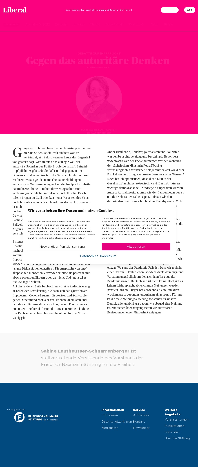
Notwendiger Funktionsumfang (62, 246)
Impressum (110, 415)
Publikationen (174, 426)
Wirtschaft (136, 24)
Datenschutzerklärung (115, 421)
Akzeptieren (136, 246)
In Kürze (79, 24)
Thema (95, 24)
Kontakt (139, 421)
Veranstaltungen (176, 419)
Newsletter (141, 428)
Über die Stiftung (177, 438)
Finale (168, 24)
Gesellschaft (115, 24)
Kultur (154, 24)
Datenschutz (89, 256)
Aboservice (141, 415)
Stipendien (172, 432)
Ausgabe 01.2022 (37, 24)
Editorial (61, 24)
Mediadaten (110, 428)
